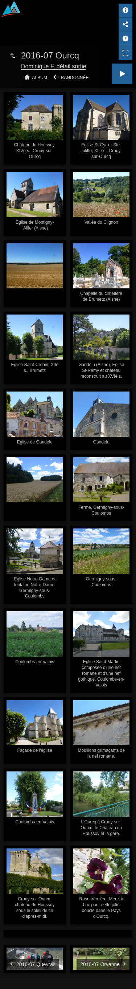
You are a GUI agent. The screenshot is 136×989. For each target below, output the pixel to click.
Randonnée (75, 77)
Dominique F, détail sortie (53, 66)
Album (39, 77)
